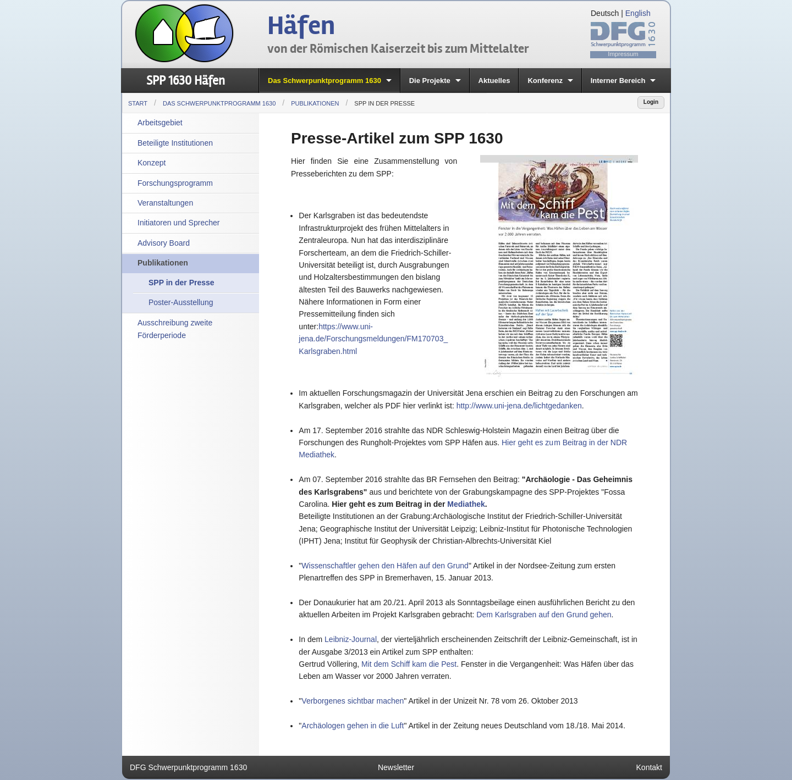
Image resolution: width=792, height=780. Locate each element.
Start (137, 103)
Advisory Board (164, 243)
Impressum (623, 54)
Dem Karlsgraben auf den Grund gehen (543, 614)
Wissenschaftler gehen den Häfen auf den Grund (385, 565)
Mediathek (466, 504)
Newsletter (396, 767)
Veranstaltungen (165, 202)
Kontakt (649, 767)
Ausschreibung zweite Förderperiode (175, 328)
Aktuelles (494, 80)
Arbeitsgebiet (160, 122)
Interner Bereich (618, 80)
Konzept (152, 162)
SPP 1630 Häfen (185, 80)
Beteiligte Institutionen (175, 143)
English (638, 13)
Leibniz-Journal (350, 639)
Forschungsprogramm (175, 183)
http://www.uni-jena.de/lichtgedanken (519, 405)
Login (651, 102)
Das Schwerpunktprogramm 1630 (324, 80)
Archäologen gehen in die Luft (352, 725)
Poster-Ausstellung (180, 302)
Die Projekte (429, 80)
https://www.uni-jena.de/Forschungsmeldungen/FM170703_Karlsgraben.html (373, 339)
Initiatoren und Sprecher (178, 222)
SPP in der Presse (384, 103)
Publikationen (315, 103)
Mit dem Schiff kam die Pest (409, 664)
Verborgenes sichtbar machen (352, 700)
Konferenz (545, 80)
